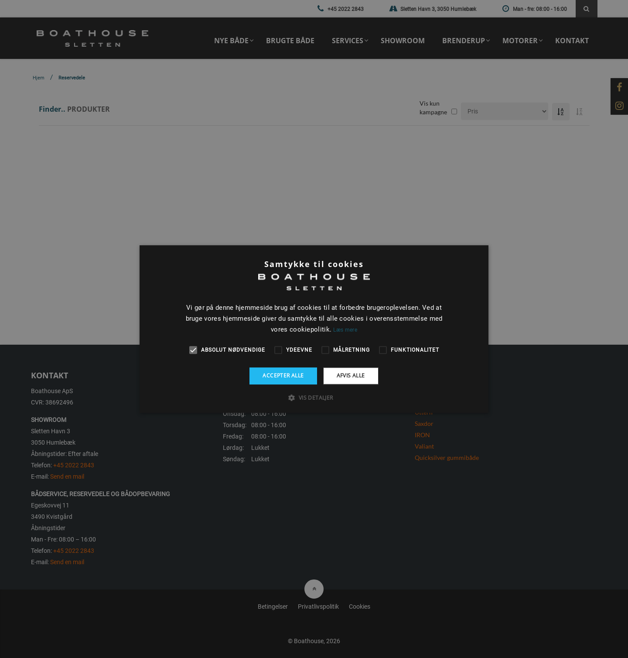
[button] (314, 397)
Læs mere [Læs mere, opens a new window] (345, 330)
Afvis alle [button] (351, 375)
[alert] (314, 329)
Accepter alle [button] (283, 375)
